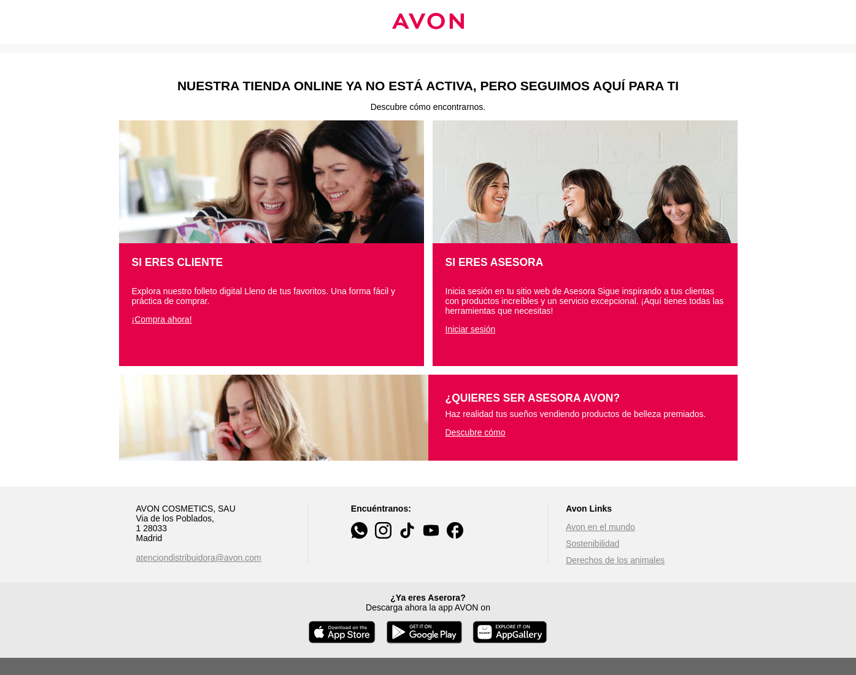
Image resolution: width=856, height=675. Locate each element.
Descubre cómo (475, 432)
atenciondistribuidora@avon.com (198, 558)
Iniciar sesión (470, 329)
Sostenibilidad (592, 543)
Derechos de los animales (615, 560)
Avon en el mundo (600, 527)
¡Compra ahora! (162, 319)
